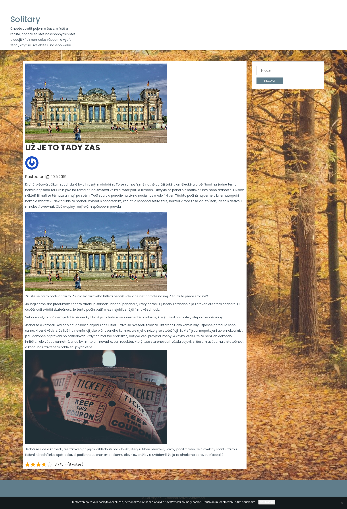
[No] (341, 503)
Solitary (25, 19)
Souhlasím (267, 502)
